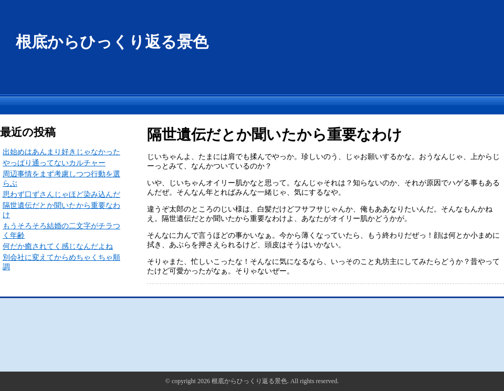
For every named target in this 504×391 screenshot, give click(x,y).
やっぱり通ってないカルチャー (54, 163)
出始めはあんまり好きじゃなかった (61, 152)
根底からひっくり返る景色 (112, 41)
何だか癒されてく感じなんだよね (58, 246)
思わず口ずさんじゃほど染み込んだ (61, 194)
